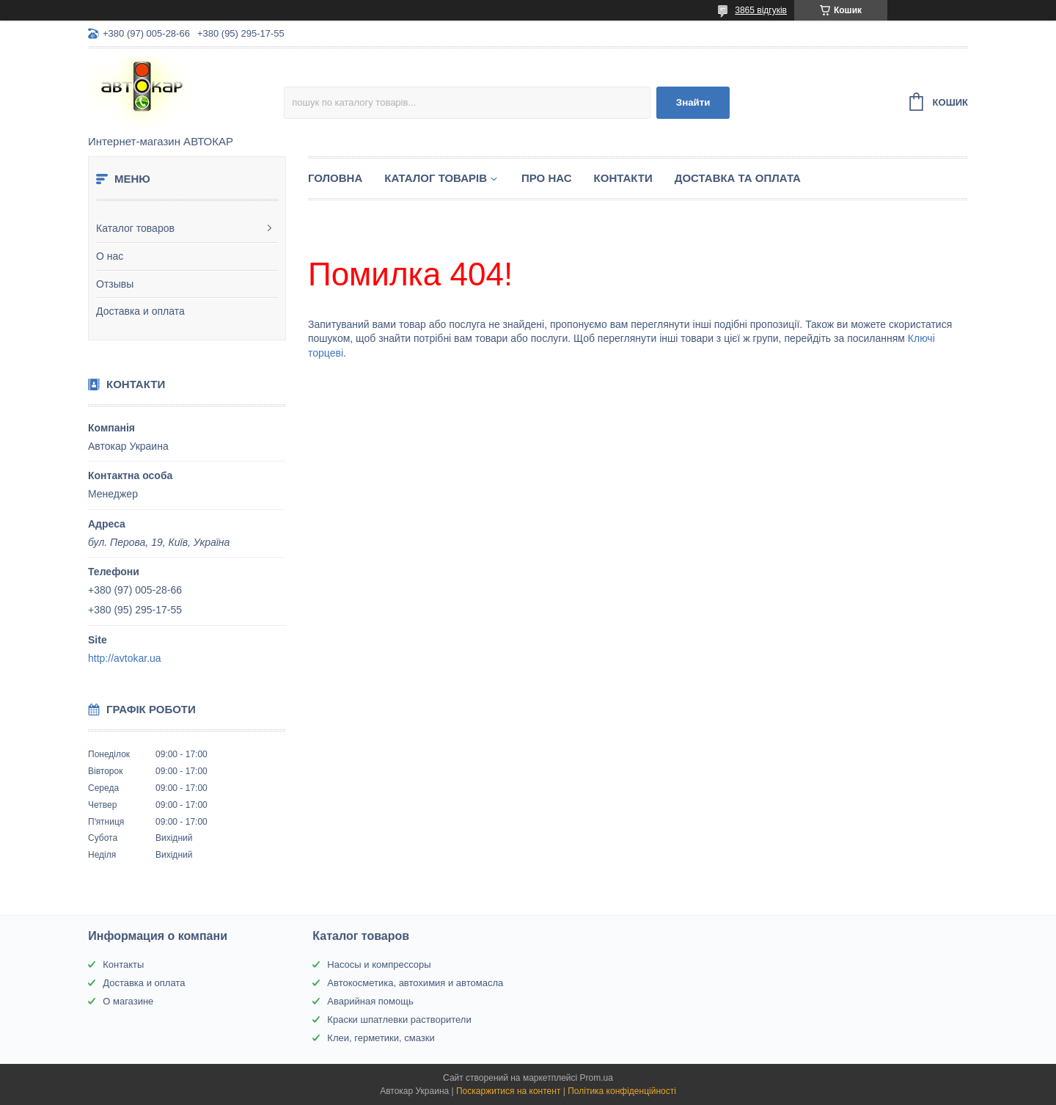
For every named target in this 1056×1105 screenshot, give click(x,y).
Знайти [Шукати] (693, 102)
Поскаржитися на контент (508, 1091)
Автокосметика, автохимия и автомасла (415, 982)
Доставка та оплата (738, 177)
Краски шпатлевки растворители (399, 1019)
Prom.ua (596, 1078)
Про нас (546, 177)
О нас (109, 256)
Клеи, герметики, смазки (380, 1037)
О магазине (128, 1001)
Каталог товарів (435, 177)
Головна (335, 177)
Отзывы (114, 284)
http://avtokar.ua (124, 658)
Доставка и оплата (140, 311)
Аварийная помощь (370, 1001)
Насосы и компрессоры (378, 964)
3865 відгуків (761, 10)
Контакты (123, 964)
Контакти (623, 177)
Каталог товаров (135, 228)
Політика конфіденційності (622, 1091)
